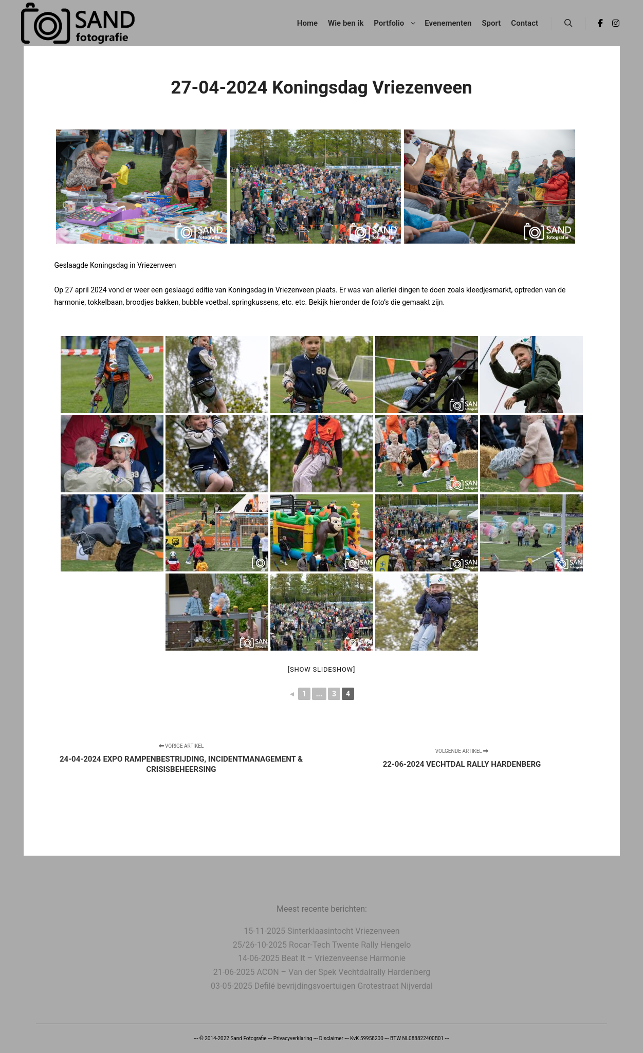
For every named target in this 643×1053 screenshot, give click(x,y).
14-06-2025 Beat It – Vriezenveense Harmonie (322, 958)
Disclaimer (331, 1038)
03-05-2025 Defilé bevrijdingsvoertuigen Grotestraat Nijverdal (322, 986)
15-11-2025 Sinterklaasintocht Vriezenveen (321, 931)
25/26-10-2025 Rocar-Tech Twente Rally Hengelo (322, 945)
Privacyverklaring (293, 1038)
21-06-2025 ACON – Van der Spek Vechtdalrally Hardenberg (322, 972)
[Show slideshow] (321, 669)
